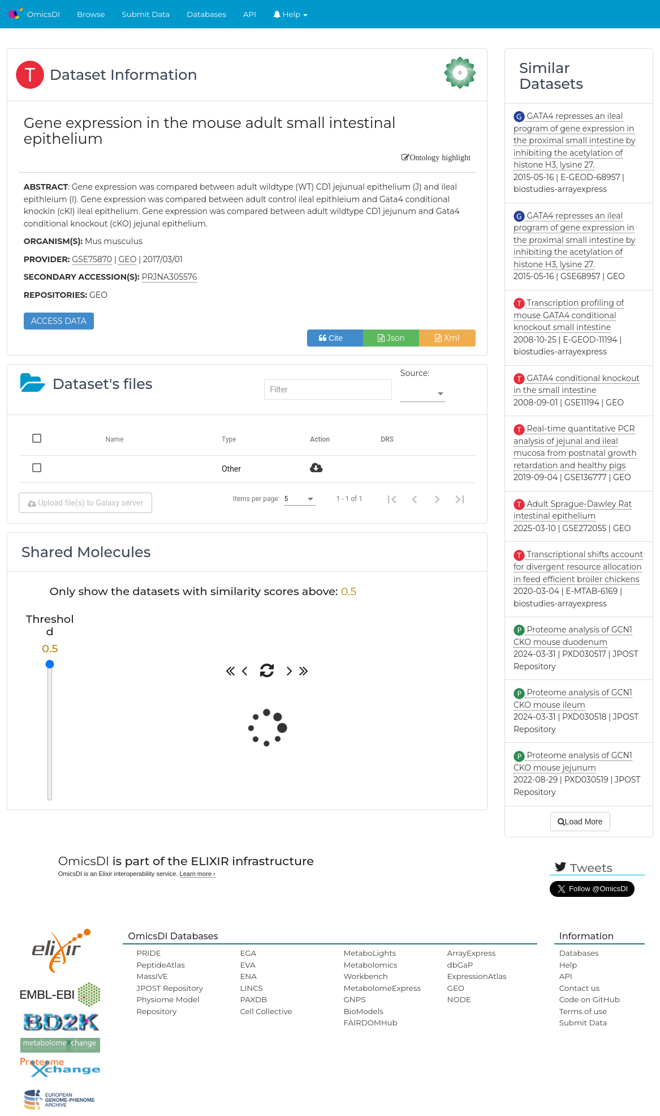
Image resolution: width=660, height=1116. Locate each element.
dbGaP (460, 964)
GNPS (355, 999)
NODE (459, 999)
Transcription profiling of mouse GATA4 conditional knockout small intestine (569, 315)
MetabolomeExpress (382, 988)
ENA (248, 976)
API (249, 14)
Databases (206, 14)
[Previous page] (414, 499)
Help (290, 14)
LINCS (251, 988)
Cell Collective (266, 1011)
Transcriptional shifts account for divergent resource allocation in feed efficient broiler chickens (578, 566)
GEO (455, 988)
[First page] (392, 499)
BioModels (363, 1011)
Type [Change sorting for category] (229, 439)
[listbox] (423, 394)
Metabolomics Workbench (371, 970)
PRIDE (148, 952)
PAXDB (253, 999)
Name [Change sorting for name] (114, 439)
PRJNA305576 (169, 277)
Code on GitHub (589, 999)
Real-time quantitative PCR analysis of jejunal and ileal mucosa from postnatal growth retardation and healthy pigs (575, 447)
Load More (580, 821)
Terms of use (583, 1011)
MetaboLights (370, 952)
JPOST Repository (169, 988)
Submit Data (146, 14)
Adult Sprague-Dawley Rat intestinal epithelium (573, 510)
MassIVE (151, 976)
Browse (91, 14)
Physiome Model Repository (167, 1005)
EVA (247, 964)
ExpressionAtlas (477, 976)
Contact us (579, 988)
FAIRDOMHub (371, 1022)
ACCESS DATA (59, 321)
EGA (248, 952)
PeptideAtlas (160, 964)
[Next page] (437, 499)
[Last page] (459, 499)
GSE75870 (92, 259)
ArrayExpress (471, 952)
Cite (335, 338)
